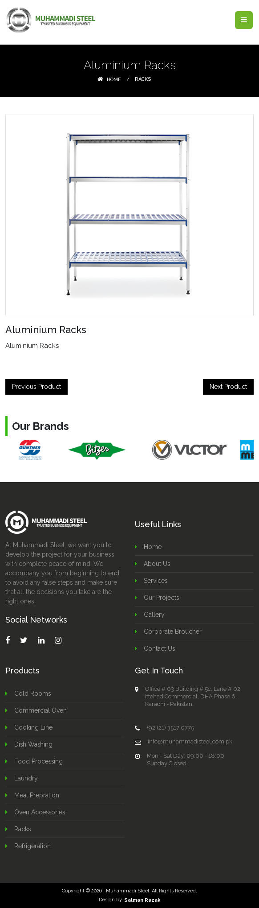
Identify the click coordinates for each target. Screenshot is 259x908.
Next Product (228, 386)
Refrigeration (32, 846)
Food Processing (39, 761)
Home (109, 80)
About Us (157, 563)
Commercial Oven (40, 710)
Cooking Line (33, 727)
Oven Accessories (40, 812)
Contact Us (159, 648)
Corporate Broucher (173, 631)
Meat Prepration (36, 795)
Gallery (154, 614)
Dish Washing (33, 744)
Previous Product (36, 386)
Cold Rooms (32, 693)
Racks (143, 79)
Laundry (26, 778)
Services (156, 580)
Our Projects (161, 597)
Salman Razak (142, 900)
